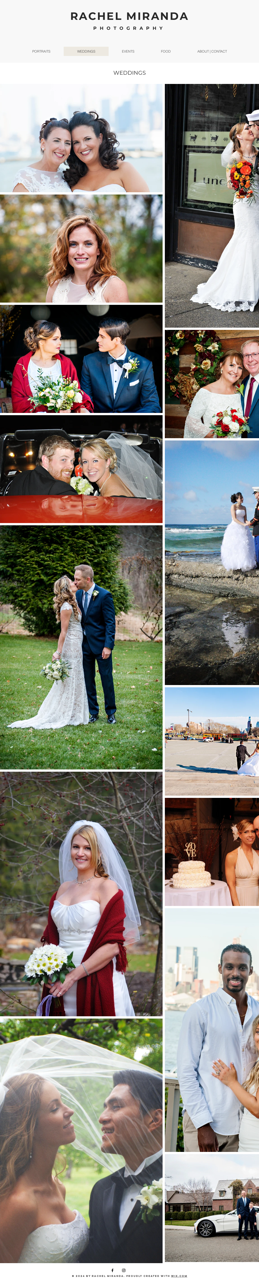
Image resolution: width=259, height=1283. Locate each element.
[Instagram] (123, 1270)
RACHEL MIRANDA (129, 16)
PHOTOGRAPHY (129, 28)
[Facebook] (112, 1270)
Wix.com (179, 1276)
